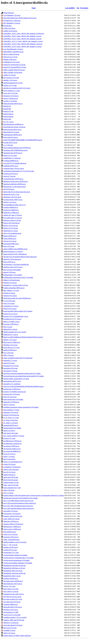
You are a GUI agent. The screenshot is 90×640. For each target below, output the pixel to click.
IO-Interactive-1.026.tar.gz (12, 20)
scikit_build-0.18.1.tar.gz (12, 519)
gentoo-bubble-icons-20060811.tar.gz (15, 249)
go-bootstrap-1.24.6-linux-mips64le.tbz (16, 264)
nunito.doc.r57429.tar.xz (11, 402)
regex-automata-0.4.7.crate (12, 487)
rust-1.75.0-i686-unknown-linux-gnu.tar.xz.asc (18, 500)
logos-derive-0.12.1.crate (12, 347)
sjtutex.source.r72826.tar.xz (12, 529)
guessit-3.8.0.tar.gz (10, 272)
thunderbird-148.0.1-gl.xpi (12, 576)
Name (34, 8)
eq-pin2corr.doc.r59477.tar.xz (13, 199)
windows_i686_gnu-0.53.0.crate (14, 620)
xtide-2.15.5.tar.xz (9, 633)
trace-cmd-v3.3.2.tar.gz (11, 591)
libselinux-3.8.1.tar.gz (11, 345)
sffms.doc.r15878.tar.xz (11, 521)
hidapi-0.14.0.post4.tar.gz (12, 280)
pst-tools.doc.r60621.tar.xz (12, 449)
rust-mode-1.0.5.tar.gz (11, 511)
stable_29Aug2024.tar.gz (12, 539)
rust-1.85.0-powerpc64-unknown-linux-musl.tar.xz (20, 503)
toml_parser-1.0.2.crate (11, 589)
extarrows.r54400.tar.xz (11, 210)
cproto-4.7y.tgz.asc (10, 176)
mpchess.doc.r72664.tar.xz (12, 389)
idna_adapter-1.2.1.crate (11, 290)
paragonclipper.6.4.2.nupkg (12, 428)
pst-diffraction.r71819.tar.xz (13, 441)
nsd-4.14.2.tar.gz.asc (10, 397)
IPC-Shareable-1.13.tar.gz (12, 23)
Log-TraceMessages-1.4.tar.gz (13, 49)
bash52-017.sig (8, 111)
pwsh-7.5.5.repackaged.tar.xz (13, 462)
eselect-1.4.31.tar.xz (10, 202)
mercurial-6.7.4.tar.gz (10, 371)
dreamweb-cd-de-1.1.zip (11, 194)
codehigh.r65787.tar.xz (11, 166)
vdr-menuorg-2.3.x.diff (11, 612)
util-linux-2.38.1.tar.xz (11, 609)
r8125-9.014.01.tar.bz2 (11, 480)
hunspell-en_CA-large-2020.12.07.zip (16, 285)
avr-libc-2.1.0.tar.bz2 (10, 101)
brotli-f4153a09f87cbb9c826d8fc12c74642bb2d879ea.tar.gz (23, 140)
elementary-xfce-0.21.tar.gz (12, 197)
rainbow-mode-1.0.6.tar (11, 482)
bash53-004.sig (8, 116)
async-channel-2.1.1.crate (12, 90)
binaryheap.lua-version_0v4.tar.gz (14, 127)
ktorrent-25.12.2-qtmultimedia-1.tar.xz (16, 316)
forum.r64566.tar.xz (10, 238)
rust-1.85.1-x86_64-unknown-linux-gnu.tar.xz (18, 506)
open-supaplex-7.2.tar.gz (11, 410)
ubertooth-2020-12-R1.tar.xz (13, 607)
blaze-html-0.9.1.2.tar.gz (11, 132)
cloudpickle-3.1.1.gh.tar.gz (12, 158)
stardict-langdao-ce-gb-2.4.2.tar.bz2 (15, 542)
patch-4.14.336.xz (9, 430)
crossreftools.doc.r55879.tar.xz (13, 179)
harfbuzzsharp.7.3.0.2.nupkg (13, 275)
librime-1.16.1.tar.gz (10, 340)
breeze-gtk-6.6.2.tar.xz (11, 137)
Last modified (70, 8)
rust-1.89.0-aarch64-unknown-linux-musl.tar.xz (19, 508)
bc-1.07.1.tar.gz (9, 122)
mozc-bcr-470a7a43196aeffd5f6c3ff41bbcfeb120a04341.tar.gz (24, 386)
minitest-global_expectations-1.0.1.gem (16, 378)
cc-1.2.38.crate (8, 145)
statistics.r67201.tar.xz (11, 547)
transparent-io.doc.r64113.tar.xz (14, 594)
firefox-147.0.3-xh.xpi (11, 228)
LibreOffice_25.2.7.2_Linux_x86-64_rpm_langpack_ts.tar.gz (23, 41)
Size (78, 8)
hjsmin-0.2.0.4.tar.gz (10, 282)
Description (84, 8)
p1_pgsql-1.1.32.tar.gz (11, 423)
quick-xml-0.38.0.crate (11, 477)
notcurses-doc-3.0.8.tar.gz (12, 394)
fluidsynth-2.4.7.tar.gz (11, 231)
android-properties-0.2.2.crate (13, 83)
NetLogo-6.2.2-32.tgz (10, 57)
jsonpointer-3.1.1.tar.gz (11, 306)
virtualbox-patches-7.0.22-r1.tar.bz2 (15, 617)
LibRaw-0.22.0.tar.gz (10, 31)
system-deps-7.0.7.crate (11, 552)
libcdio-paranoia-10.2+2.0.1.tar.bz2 (15, 332)
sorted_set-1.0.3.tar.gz (11, 534)
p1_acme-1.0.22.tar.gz (11, 420)
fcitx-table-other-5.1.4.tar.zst (13, 218)
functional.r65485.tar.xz (11, 244)
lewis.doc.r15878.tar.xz (11, 324)
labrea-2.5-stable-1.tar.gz (11, 321)
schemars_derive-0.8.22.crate (13, 516)
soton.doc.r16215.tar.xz (11, 537)
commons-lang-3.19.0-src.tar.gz (14, 168)
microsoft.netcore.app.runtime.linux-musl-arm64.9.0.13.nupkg (24, 376)
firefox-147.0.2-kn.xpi (11, 225)
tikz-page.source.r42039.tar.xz (13, 581)
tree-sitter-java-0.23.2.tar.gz (12, 596)
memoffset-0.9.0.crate (11, 368)
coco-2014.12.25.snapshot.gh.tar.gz (15, 163)
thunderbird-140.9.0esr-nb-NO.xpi (15, 573)
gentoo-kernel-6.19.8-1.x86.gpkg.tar (15, 254)
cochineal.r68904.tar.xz (11, 160)
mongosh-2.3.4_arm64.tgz (12, 384)
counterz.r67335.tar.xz (11, 173)
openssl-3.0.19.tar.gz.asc (11, 415)
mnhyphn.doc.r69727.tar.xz (12, 381)
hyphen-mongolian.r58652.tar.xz (14, 288)
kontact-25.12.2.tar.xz (11, 314)
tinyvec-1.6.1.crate (10, 586)
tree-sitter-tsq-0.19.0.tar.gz (12, 602)
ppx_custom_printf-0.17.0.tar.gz (14, 436)
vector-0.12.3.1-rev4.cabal (12, 615)
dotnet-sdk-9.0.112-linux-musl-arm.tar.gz (17, 192)
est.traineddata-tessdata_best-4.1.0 (15, 205)
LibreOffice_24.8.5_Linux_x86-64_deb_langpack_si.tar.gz (22, 36)
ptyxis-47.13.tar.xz (10, 454)
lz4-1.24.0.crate (9, 353)
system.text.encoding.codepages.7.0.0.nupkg (18, 563)
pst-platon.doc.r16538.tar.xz (13, 443)
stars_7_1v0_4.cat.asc (11, 545)
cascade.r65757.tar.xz (10, 142)
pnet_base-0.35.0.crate (11, 433)
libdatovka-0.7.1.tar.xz (11, 334)
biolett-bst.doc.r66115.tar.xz (13, 129)
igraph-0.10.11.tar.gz (10, 295)
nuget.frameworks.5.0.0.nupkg (13, 399)
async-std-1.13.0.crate (11, 93)
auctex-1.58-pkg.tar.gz (11, 98)
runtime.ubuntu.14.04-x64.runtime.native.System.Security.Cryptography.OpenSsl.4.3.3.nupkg (34, 495)
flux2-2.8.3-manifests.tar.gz (12, 233)
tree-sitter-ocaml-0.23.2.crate (13, 599)
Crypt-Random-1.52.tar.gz (12, 15)
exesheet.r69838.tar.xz (11, 207)
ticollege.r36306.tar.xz (11, 578)
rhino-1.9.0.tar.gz (9, 490)
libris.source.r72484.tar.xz (12, 342)
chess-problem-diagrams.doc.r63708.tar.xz (17, 148)
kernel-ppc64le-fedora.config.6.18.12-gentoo (18, 311)
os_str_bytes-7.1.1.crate (11, 417)
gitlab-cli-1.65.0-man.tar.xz (12, 259)
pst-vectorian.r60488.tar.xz (12, 451)
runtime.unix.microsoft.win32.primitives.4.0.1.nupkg (21, 498)
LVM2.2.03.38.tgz (9, 28)
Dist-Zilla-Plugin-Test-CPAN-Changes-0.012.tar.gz (20, 18)
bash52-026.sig (8, 114)
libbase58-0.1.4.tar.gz (10, 329)
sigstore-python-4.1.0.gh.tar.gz (13, 524)
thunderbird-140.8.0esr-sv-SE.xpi (14, 568)
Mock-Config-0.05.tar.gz (12, 54)
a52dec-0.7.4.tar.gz (10, 75)
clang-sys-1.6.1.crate (10, 155)
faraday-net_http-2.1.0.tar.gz (13, 215)
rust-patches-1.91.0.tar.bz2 (12, 513)
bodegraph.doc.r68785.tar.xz (13, 135)
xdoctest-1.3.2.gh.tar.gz (11, 622)
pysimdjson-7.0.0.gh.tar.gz (12, 467)
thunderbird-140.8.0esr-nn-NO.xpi (15, 565)
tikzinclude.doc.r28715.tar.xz (13, 584)
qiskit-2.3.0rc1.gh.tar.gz (11, 469)
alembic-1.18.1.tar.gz (10, 80)
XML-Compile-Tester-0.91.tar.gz (14, 70)
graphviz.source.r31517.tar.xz (13, 267)
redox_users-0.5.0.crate (11, 485)
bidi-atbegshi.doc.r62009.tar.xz (13, 124)
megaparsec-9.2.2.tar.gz (11, 366)
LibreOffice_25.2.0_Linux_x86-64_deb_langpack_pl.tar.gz (22, 39)
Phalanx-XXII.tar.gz (10, 59)
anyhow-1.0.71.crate (10, 85)
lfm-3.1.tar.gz (8, 327)
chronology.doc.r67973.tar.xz (13, 153)
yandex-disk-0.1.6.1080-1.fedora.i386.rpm (17, 635)
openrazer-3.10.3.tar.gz (11, 412)
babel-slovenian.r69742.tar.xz (13, 103)
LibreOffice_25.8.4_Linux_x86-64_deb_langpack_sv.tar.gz (23, 46)
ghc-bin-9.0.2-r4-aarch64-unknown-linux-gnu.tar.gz (20, 257)
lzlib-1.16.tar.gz (9, 355)
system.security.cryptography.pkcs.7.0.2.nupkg (19, 558)
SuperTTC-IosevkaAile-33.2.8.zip (14, 64)
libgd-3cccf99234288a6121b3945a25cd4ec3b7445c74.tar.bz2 (23, 337)
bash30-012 (7, 106)
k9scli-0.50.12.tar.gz (10, 308)
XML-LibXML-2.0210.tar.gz (13, 72)
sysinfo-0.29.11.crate (10, 550)
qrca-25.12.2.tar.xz (10, 472)
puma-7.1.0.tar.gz (9, 456)
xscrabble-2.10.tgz (9, 630)
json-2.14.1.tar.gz (9, 303)
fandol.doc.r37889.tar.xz (11, 212)
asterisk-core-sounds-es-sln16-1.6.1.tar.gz (17, 88)
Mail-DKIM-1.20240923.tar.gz (13, 52)
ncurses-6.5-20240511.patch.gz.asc (15, 391)
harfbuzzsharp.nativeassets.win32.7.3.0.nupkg (18, 277)
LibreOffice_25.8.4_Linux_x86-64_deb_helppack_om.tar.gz (23, 44)
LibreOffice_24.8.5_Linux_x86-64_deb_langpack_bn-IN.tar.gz (24, 33)
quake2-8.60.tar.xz (9, 475)
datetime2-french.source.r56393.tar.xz (16, 181)
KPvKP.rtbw (8, 26)
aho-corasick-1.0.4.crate (11, 77)
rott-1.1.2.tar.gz (8, 493)
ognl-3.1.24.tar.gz (9, 404)
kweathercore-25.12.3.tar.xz (12, 319)
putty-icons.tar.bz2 (9, 459)
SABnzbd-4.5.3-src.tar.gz (12, 62)
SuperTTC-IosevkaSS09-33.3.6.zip (15, 67)
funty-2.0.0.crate (9, 246)
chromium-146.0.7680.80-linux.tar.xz (16, 150)
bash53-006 (7, 119)
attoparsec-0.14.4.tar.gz (11, 96)
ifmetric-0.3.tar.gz (9, 293)
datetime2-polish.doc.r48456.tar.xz (15, 184)
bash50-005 (7, 109)
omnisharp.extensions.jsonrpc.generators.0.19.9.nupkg (21, 407)
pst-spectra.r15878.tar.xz (11, 446)
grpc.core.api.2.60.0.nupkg (12, 269)
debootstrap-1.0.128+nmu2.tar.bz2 (15, 186)
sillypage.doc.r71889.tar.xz (12, 526)
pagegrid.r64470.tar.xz (11, 425)
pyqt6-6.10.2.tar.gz (10, 464)
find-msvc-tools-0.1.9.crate (12, 220)
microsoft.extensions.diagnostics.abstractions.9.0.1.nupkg (22, 373)
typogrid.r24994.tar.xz (11, 604)
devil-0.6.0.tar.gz (9, 189)
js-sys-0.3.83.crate (9, 301)
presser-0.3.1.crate (9, 438)
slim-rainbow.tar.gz (10, 532)
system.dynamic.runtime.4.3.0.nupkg (15, 555)
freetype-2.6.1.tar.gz (10, 241)
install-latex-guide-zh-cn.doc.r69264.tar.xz (17, 298)
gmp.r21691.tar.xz (9, 262)
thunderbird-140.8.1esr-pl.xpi (13, 571)
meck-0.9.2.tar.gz (9, 363)
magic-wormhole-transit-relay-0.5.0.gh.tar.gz (18, 358)
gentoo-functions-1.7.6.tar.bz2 (13, 251)
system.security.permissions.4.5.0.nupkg (16, 560)
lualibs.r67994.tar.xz (10, 350)
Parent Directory (9, 13)
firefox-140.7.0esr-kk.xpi (12, 223)
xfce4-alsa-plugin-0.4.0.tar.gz (13, 625)
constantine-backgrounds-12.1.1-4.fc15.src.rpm (19, 171)
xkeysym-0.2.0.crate (10, 628)
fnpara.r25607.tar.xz (10, 236)
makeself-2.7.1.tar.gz (10, 360)
